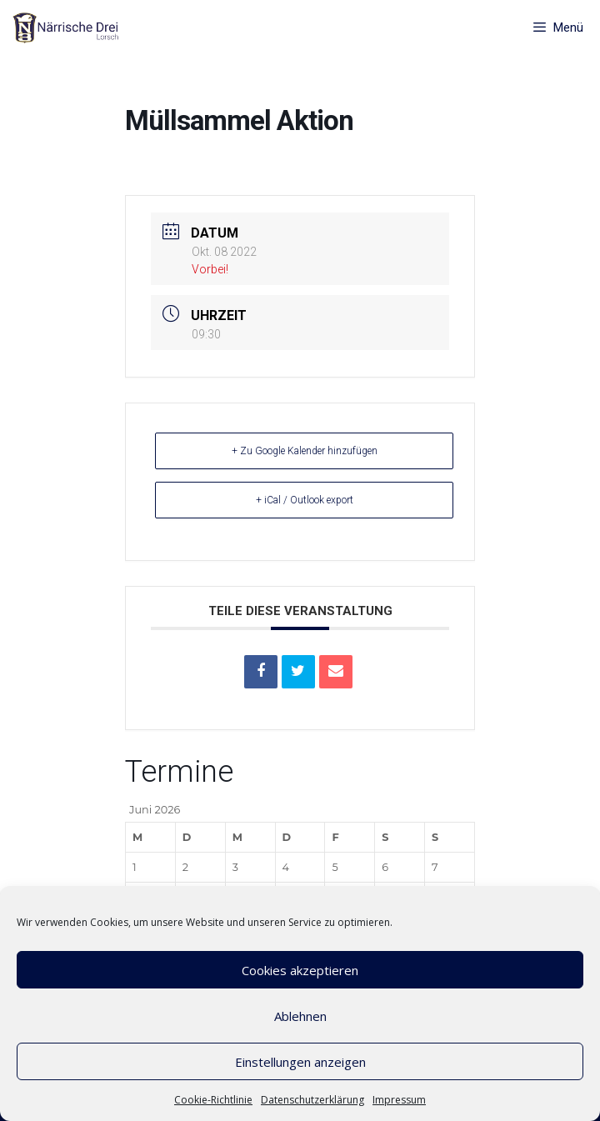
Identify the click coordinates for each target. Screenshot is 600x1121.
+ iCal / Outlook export (304, 500)
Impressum (399, 1100)
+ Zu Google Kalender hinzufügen (305, 451)
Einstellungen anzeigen (300, 1061)
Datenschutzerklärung (312, 1100)
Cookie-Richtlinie (213, 1100)
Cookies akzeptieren (300, 970)
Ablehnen (300, 1016)
